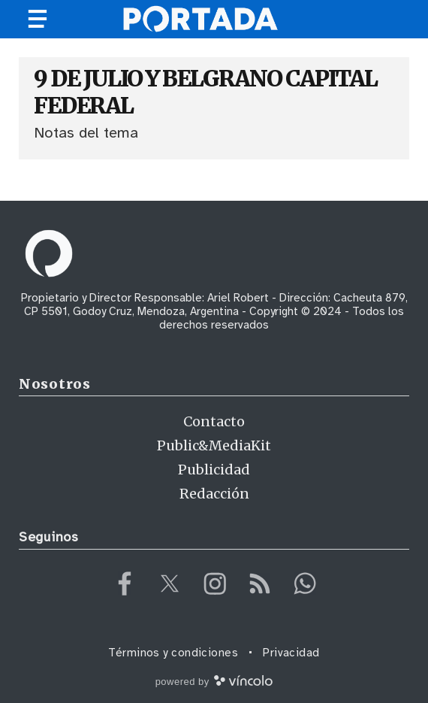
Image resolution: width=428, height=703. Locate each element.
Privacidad (291, 652)
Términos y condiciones (173, 652)
